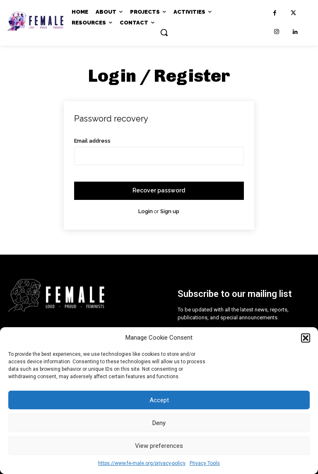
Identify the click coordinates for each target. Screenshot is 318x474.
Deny (159, 423)
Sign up (169, 211)
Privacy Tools (205, 463)
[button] (305, 338)
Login (145, 211)
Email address (92, 140)
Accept (159, 400)
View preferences (159, 446)
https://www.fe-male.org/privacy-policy (142, 463)
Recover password (158, 190)
